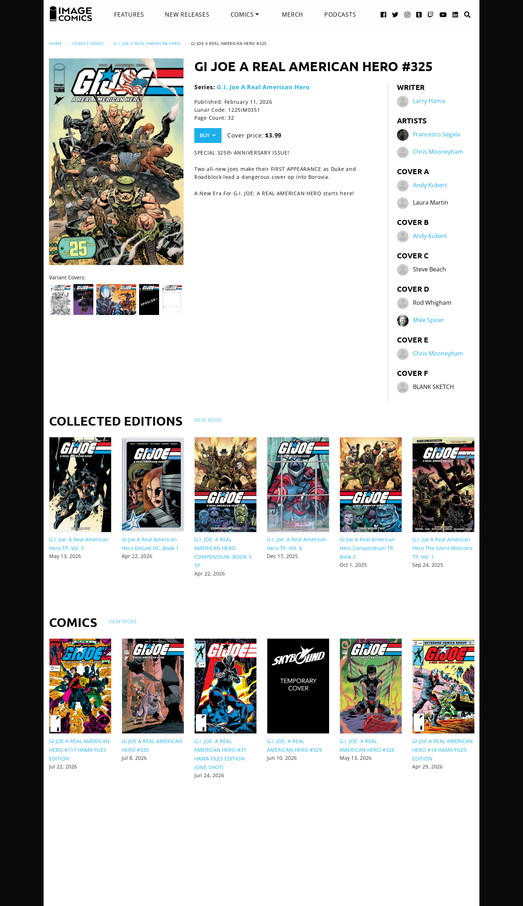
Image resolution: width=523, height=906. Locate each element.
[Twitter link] (395, 14)
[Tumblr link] (419, 14)
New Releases (187, 15)
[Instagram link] (407, 14)
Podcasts (340, 15)
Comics (242, 15)
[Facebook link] (383, 14)
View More (208, 420)
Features (129, 15)
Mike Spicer (428, 320)
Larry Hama (429, 101)
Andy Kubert (430, 185)
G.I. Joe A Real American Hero (147, 43)
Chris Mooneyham (438, 152)
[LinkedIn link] (455, 14)
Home (55, 43)
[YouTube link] (443, 14)
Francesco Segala (436, 134)
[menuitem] (129, 14)
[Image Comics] (71, 14)
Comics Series (88, 43)
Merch (292, 15)
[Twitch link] (431, 14)
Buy (208, 135)
